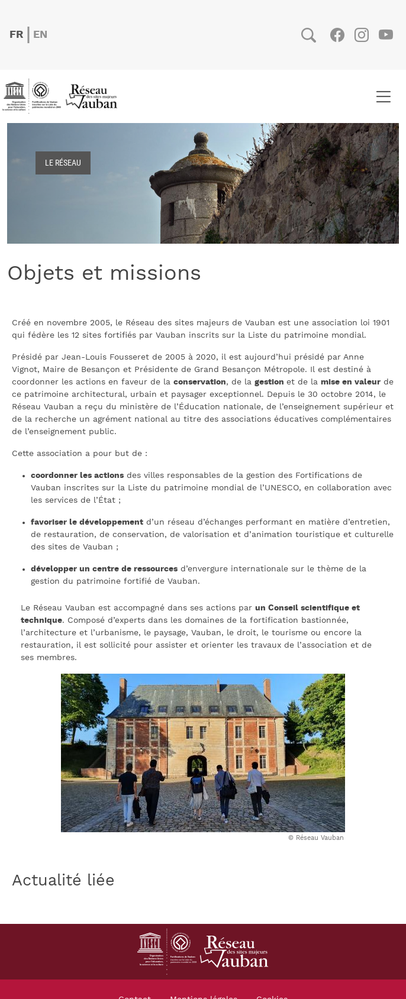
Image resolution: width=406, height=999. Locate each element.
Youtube (385, 35)
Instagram (361, 35)
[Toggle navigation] (383, 96)
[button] (203, 752)
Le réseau (63, 162)
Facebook (337, 35)
